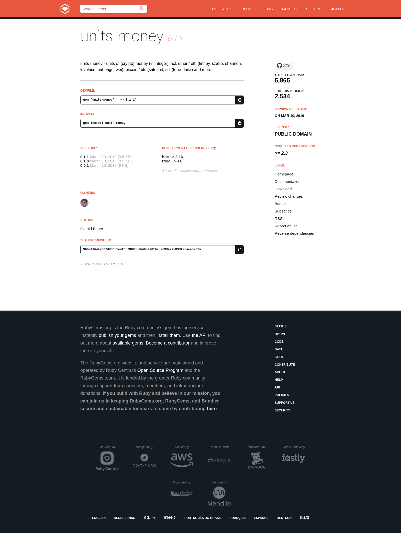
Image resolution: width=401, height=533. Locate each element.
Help (279, 380)
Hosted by (184, 447)
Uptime (280, 334)
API (277, 387)
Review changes (289, 196)
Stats (279, 357)
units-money (122, 36)
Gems (267, 9)
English (99, 518)
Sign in (313, 9)
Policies (282, 395)
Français (238, 518)
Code (279, 342)
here (212, 408)
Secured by (221, 482)
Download (283, 189)
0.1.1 (84, 157)
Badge (280, 204)
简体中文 (149, 518)
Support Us (285, 403)
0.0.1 (84, 165)
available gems (128, 343)
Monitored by (258, 447)
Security (282, 410)
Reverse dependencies (294, 233)
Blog (246, 9)
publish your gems (117, 335)
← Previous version (101, 264)
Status (280, 326)
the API (199, 335)
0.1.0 (84, 161)
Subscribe (283, 211)
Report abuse (286, 226)
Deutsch (284, 518)
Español (261, 518)
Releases (222, 9)
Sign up (337, 9)
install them (168, 335)
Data (279, 349)
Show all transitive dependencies (190, 170)
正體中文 (170, 518)
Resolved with (220, 447)
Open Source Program (160, 370)
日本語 (304, 518)
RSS (279, 218)
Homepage (284, 174)
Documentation (287, 181)
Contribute (285, 364)
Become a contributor (168, 343)
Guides (289, 9)
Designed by (146, 447)
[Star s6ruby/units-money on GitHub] (284, 65)
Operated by (109, 448)
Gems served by (294, 447)
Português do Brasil (202, 518)
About (280, 372)
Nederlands (124, 518)
